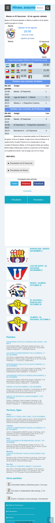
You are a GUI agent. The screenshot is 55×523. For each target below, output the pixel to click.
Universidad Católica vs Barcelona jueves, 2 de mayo (29, 485)
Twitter (14, 183)
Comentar (27, 191)
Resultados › (39, 200)
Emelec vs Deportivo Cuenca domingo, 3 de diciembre (29, 499)
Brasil (8, 438)
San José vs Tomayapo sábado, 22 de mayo (23, 466)
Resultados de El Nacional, (21, 163)
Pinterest (26, 183)
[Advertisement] (28, 225)
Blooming (9, 451)
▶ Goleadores (11, 511)
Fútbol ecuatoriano (27, 8)
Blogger (36, 522)
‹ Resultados (16, 200)
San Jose (9, 464)
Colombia (9, 426)
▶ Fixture (9, 517)
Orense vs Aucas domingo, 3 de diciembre (23, 387)
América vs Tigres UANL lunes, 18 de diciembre (25, 416)
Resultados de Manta (19, 170)
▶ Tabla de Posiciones (14, 505)
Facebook (38, 183)
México (8, 414)
